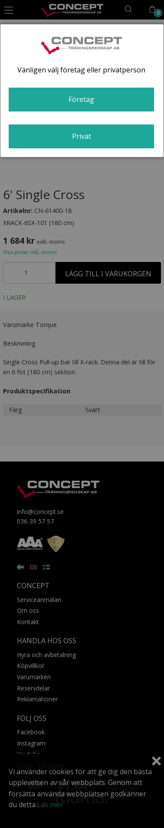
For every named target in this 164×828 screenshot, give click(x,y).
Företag (81, 99)
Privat (81, 136)
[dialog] (82, 90)
